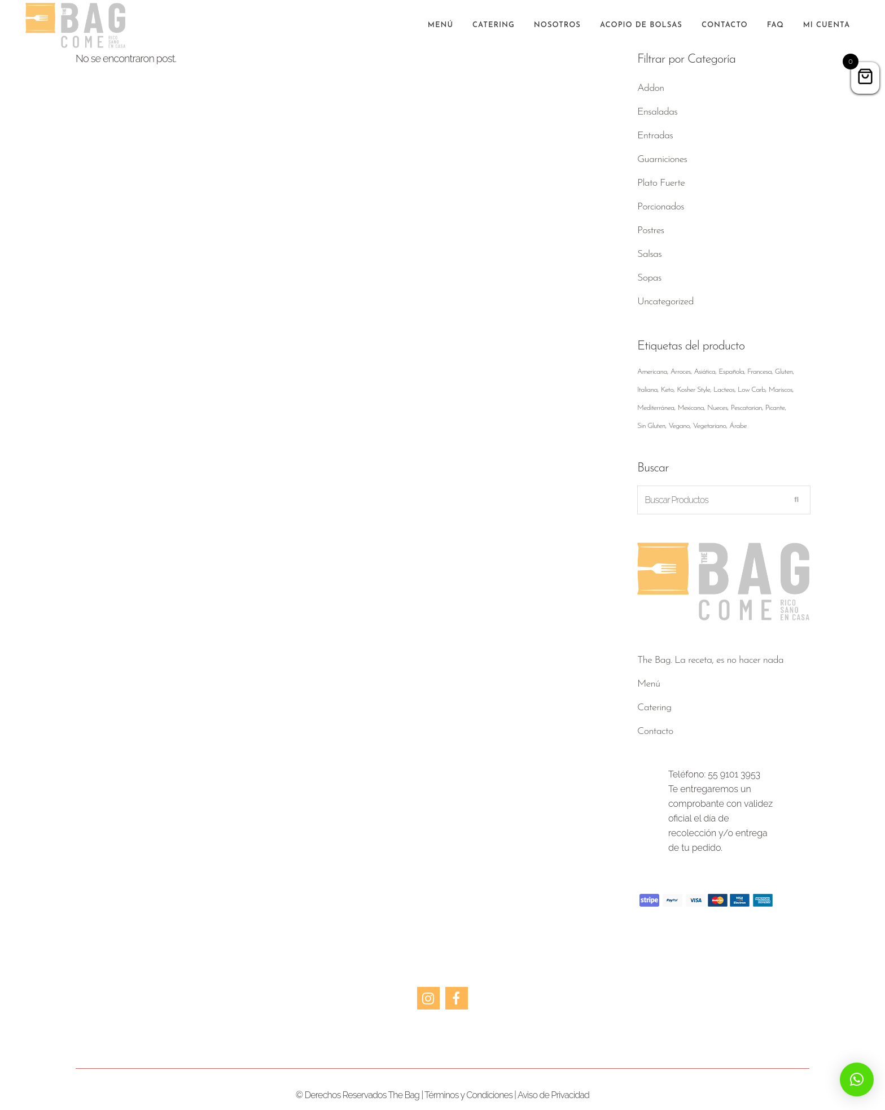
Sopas (649, 278)
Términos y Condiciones (468, 1095)
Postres (650, 230)
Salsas (649, 254)
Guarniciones (662, 159)
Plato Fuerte (661, 183)
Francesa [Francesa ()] (759, 371)
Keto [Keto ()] (667, 390)
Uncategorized (665, 301)
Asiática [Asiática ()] (704, 371)
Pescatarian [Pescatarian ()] (746, 408)
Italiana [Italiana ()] (647, 390)
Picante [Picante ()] (775, 408)
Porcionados (660, 207)
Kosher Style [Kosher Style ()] (693, 390)
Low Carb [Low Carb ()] (751, 390)
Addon (650, 88)
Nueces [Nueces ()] (717, 408)
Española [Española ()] (731, 371)
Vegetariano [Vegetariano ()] (709, 426)
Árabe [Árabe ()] (737, 426)
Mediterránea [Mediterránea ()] (655, 408)
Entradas (655, 135)
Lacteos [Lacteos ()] (723, 390)
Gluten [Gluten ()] (784, 371)
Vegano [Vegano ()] (678, 426)
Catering (654, 707)
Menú (648, 684)
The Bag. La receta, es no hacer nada (710, 660)
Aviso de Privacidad (553, 1095)
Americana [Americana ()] (652, 371)
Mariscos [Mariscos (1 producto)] (780, 390)
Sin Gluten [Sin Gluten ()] (651, 426)
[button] (857, 1079)
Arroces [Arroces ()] (681, 371)
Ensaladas (657, 112)
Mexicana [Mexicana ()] (690, 408)
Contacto (655, 731)
